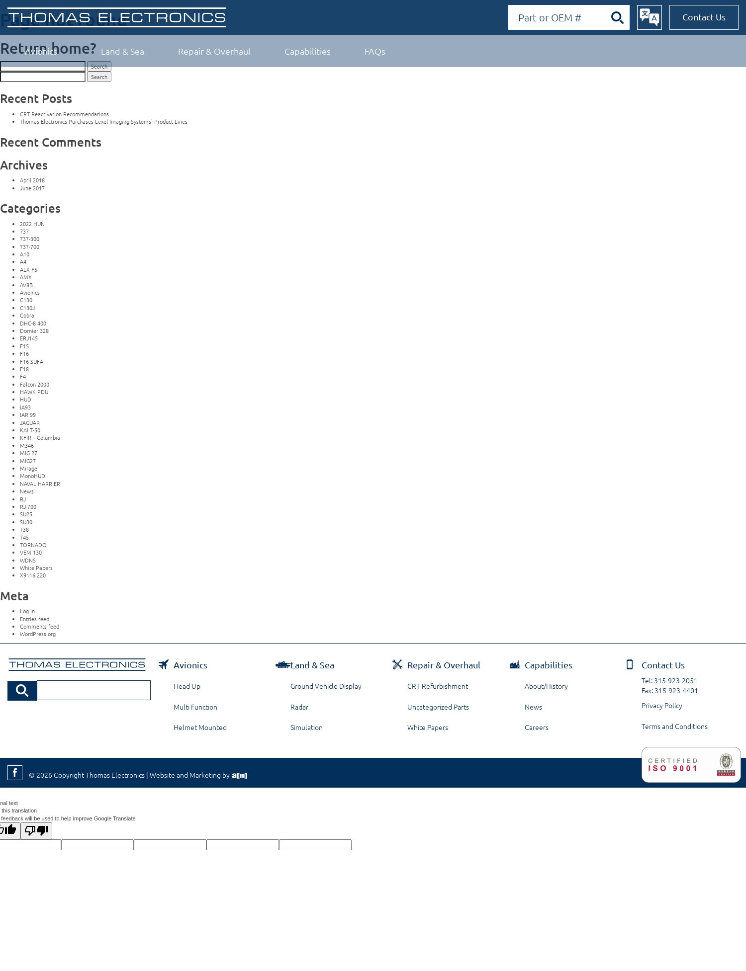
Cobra (27, 315)
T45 (24, 537)
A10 (24, 254)
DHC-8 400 (33, 323)
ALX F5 (28, 269)
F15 (24, 346)
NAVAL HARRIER (40, 483)
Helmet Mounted (200, 727)
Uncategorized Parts (438, 707)
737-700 (29, 246)
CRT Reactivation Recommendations (64, 114)
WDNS (28, 560)
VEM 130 (31, 552)
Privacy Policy (662, 705)
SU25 (26, 514)
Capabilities (307, 51)
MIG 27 (28, 453)
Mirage (28, 468)
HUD (25, 399)
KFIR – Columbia (40, 437)
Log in (27, 611)
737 (24, 231)
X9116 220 (33, 575)
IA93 (25, 407)
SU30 (26, 522)
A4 (23, 261)
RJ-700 (28, 506)
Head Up (187, 686)
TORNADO (33, 545)
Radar (299, 707)
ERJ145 (29, 338)
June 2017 (32, 188)
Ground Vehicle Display (326, 686)
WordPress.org (38, 634)
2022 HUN (32, 224)
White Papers (36, 567)
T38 (24, 529)
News (27, 491)
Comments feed (39, 626)
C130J (27, 308)
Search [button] (99, 77)
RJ (23, 499)
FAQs (375, 51)
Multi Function (195, 707)
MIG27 (28, 461)
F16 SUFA (31, 361)
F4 (23, 376)
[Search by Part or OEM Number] (569, 17)
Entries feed (34, 619)
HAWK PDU (34, 392)
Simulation (306, 727)
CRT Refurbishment (437, 686)
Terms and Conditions (675, 726)
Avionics (41, 51)
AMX (26, 277)
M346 (27, 445)
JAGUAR (30, 422)
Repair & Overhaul (214, 51)
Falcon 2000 (34, 384)
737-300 (29, 239)
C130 (26, 300)
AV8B (26, 285)
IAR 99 (28, 414)
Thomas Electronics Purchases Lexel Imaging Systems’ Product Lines (103, 121)
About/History (546, 686)
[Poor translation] (36, 830)
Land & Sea (122, 51)
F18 (24, 369)
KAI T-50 (30, 430)
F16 (24, 353)
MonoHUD (32, 476)
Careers (537, 727)
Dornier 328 (34, 330)
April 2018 (32, 180)
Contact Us (704, 16)
